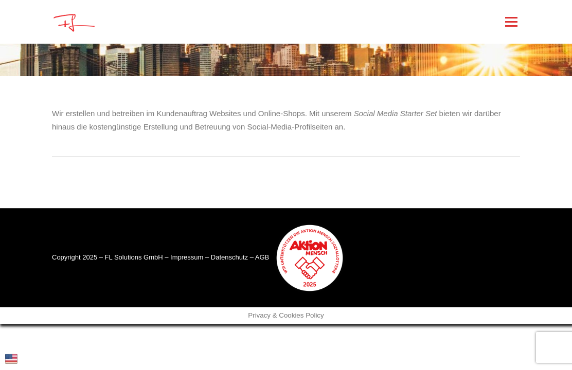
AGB (262, 257)
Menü (511, 21)
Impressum (186, 257)
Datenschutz (229, 257)
